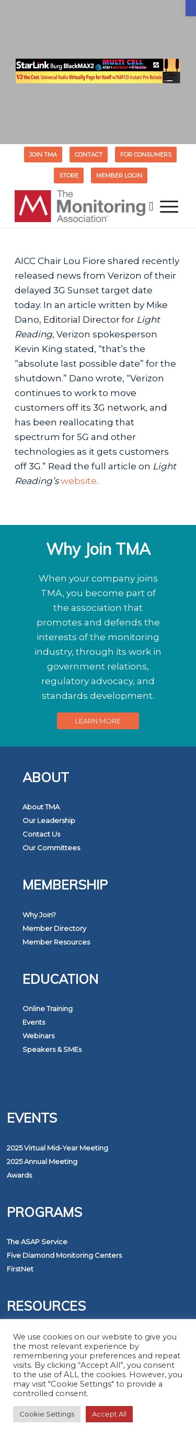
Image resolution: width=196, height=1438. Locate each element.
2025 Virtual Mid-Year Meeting (57, 1148)
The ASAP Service (37, 1241)
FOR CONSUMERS (145, 154)
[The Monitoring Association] (81, 206)
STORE (68, 175)
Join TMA (43, 154)
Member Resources (56, 942)
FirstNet (20, 1269)
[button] (191, 8)
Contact (88, 154)
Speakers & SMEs (52, 1049)
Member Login (119, 175)
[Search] (151, 206)
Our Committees (51, 847)
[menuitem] (43, 154)
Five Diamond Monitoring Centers (64, 1255)
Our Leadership (48, 820)
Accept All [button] (109, 1414)
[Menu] (169, 206)
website (79, 481)
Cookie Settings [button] (46, 1414)
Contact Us (41, 834)
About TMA (41, 807)
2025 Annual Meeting (42, 1161)
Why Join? (39, 914)
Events (33, 1022)
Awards (19, 1175)
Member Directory (54, 928)
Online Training (47, 1008)
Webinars (38, 1035)
